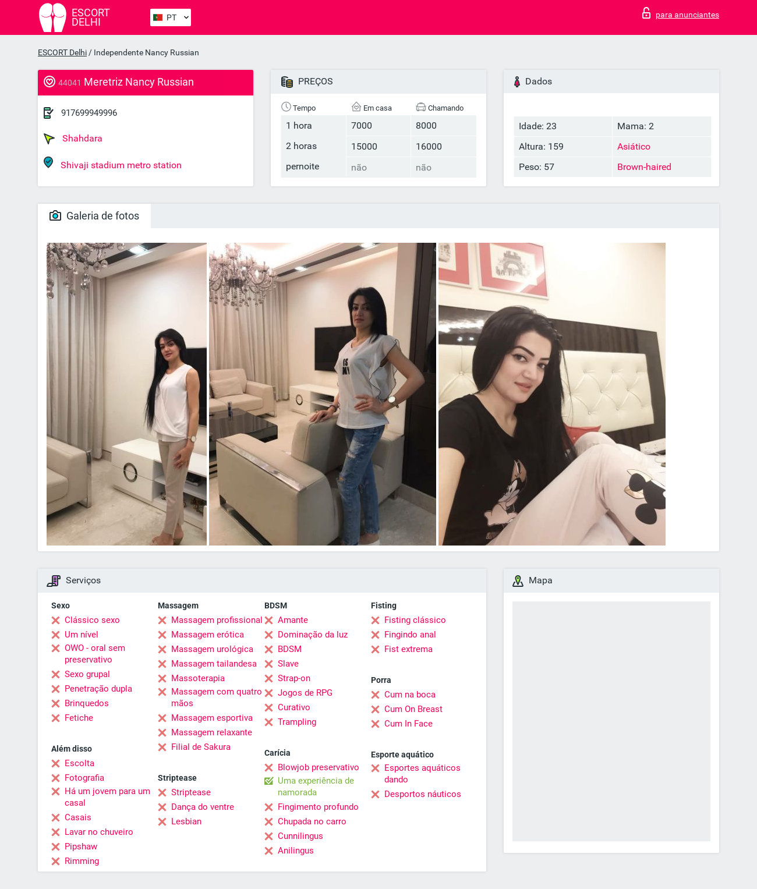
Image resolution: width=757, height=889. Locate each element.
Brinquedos (87, 703)
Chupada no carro (312, 821)
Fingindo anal (410, 634)
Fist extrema (408, 649)
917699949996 (89, 113)
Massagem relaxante (211, 732)
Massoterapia (198, 678)
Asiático (633, 146)
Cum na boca (410, 694)
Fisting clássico (415, 620)
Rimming (82, 861)
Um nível (81, 634)
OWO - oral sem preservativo (95, 654)
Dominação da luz (313, 634)
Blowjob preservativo (318, 767)
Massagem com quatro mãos (216, 697)
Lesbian (186, 821)
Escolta (79, 763)
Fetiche (79, 718)
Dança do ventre (202, 807)
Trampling (297, 722)
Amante (293, 620)
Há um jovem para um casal (107, 797)
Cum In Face (408, 723)
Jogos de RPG (305, 693)
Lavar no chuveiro (99, 832)
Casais (78, 817)
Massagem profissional (217, 620)
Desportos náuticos (422, 794)
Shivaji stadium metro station (113, 163)
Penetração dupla (98, 688)
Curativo (294, 707)
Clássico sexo (92, 620)
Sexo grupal (87, 674)
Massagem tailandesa (214, 663)
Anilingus (296, 850)
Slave (288, 663)
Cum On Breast (413, 709)
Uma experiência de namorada (316, 786)
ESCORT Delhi (62, 52)
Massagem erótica (207, 634)
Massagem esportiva (212, 718)
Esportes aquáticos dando (422, 774)
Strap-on (294, 678)
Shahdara (73, 138)
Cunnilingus (300, 836)
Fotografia (84, 778)
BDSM (290, 649)
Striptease (191, 792)
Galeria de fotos (94, 216)
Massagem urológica (212, 649)
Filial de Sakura (201, 747)
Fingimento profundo (318, 807)
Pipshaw (81, 846)
